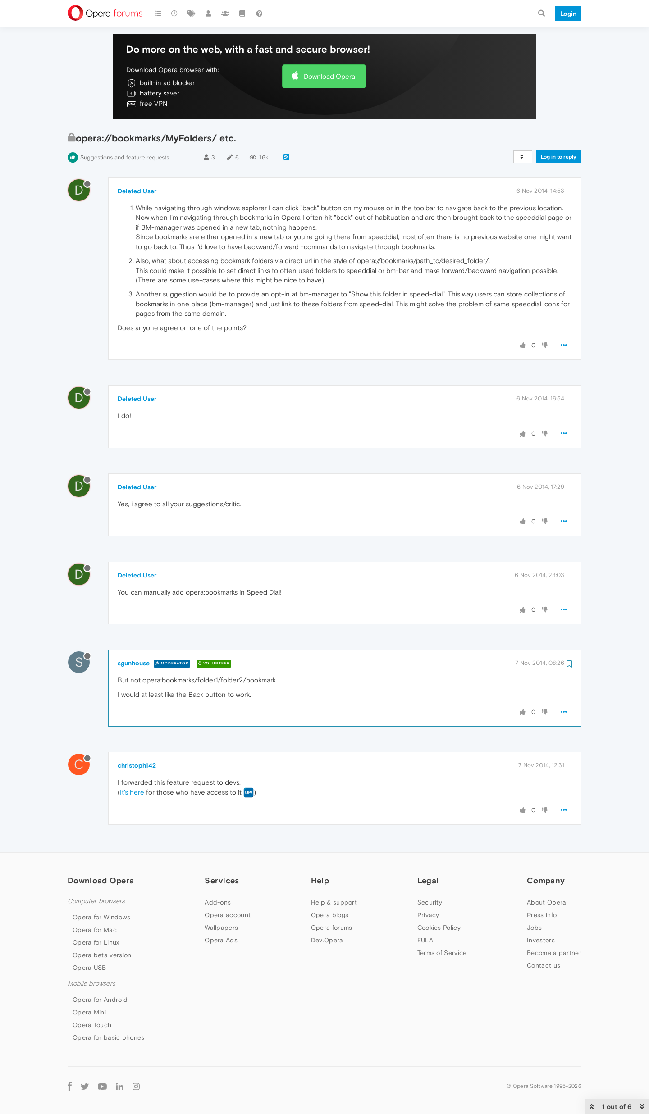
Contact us (543, 965)
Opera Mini (89, 1012)
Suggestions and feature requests (124, 157)
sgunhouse (134, 663)
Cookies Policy (439, 927)
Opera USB (89, 967)
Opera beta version (102, 955)
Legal (428, 880)
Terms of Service (442, 952)
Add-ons (218, 902)
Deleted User (137, 191)
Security (429, 902)
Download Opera (329, 76)
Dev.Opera (327, 940)
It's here (132, 792)
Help (320, 880)
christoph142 (137, 765)
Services (222, 880)
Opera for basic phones (109, 1037)
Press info (542, 914)
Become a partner (554, 952)
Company (546, 880)
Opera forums (331, 927)
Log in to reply (558, 157)
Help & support (334, 902)
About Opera (546, 902)
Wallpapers (221, 927)
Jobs (534, 927)
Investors (541, 940)
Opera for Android (100, 999)
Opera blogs (329, 914)
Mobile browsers (91, 983)
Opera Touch (92, 1024)
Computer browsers (96, 901)
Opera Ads (221, 940)
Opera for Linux (96, 942)
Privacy (428, 914)
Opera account (228, 914)
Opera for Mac (95, 929)
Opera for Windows (101, 917)
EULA (425, 940)
